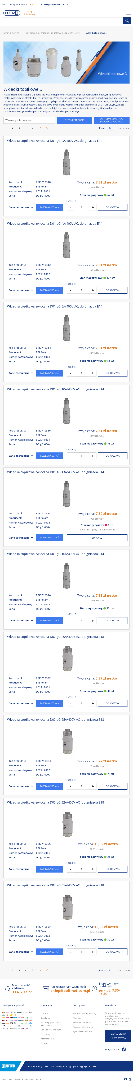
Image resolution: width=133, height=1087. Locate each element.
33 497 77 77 (33, 4)
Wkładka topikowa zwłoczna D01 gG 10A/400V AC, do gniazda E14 (55, 389)
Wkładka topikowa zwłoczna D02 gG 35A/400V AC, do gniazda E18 (55, 885)
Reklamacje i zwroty (82, 1022)
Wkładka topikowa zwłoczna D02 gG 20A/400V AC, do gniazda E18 (55, 637)
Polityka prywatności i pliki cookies (51, 1023)
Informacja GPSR (48, 1038)
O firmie (44, 1013)
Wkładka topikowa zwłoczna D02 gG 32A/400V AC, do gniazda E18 (55, 802)
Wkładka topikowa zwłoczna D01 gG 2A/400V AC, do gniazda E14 (54, 141)
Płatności (77, 1018)
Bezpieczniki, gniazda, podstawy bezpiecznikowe (53, 32)
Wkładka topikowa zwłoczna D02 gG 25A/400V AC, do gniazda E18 (55, 719)
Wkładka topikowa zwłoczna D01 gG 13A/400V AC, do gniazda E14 (55, 472)
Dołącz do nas (115, 1049)
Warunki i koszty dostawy (84, 1013)
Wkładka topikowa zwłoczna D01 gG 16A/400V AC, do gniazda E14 (55, 554)
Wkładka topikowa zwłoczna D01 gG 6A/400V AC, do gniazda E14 (54, 306)
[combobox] (62, 20)
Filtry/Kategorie (74, 120)
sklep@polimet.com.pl (56, 4)
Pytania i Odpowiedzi (82, 1031)
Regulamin (45, 1018)
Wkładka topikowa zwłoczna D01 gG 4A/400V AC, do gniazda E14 (54, 223)
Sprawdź (97, 537)
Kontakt (44, 1043)
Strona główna (11, 32)
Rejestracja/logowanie (83, 1027)
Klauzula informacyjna (51, 1029)
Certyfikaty (45, 1034)
